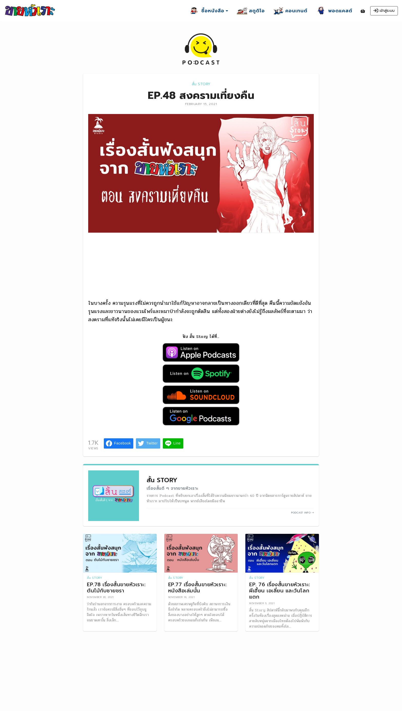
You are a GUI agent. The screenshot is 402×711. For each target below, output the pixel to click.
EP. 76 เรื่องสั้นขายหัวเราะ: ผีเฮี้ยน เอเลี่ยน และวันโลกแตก (279, 591)
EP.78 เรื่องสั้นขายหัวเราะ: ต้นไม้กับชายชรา (116, 587)
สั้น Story (201, 84)
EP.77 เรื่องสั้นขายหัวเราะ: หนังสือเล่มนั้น (197, 587)
